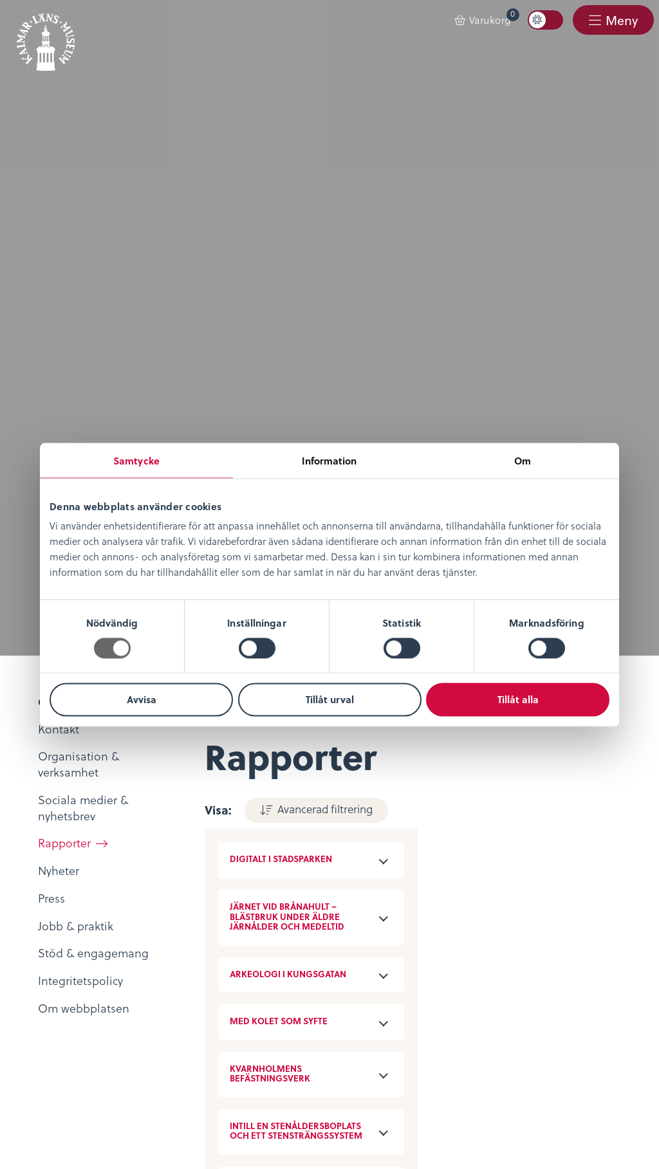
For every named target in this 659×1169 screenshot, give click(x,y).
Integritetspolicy (71, 969)
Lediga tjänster (68, 859)
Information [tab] (329, 460)
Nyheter (49, 840)
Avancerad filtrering (324, 153)
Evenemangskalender (494, 859)
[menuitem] (483, 20)
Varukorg (494, 17)
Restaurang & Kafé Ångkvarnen (519, 897)
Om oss (49, 821)
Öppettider (466, 821)
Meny (621, 20)
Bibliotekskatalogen (286, 895)
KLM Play (257, 857)
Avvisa (141, 699)
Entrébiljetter (471, 840)
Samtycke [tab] (136, 460)
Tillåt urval (330, 699)
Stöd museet (267, 1007)
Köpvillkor (55, 988)
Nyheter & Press (274, 1026)
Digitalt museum (277, 838)
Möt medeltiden (276, 913)
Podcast (253, 876)
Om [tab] (522, 460)
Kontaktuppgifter (278, 969)
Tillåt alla (518, 699)
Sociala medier (272, 988)
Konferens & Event (485, 878)
